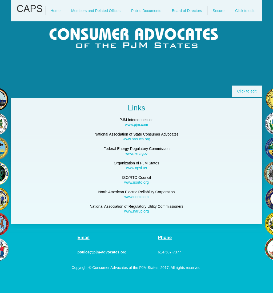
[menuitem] (55, 10)
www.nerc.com (136, 197)
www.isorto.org (136, 182)
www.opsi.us (136, 168)
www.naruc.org (136, 211)
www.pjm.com (136, 124)
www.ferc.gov (136, 153)
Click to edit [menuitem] (246, 91)
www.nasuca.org (136, 139)
